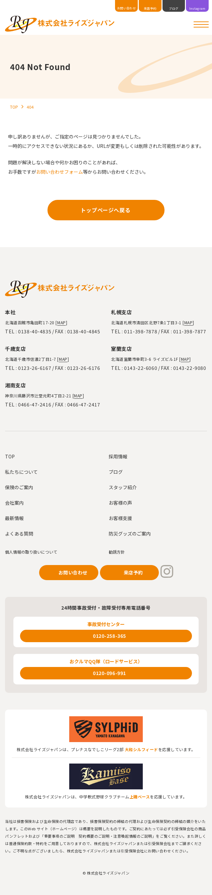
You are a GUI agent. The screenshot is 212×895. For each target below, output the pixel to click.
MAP (61, 322)
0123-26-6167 (34, 368)
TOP (10, 456)
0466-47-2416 (34, 404)
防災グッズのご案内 (130, 533)
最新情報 (14, 518)
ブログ (116, 471)
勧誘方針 (117, 552)
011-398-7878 (140, 331)
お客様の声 (120, 502)
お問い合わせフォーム (59, 171)
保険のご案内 (19, 487)
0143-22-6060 (140, 368)
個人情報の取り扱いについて (31, 552)
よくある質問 (19, 533)
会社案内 (14, 502)
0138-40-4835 (34, 331)
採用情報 (118, 456)
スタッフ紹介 (123, 487)
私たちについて (21, 471)
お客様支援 (120, 518)
